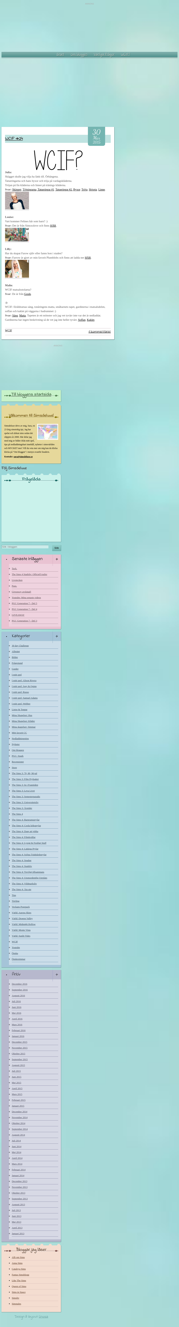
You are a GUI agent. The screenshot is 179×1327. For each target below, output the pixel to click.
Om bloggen (79, 54)
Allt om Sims (18, 1257)
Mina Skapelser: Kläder (23, 721)
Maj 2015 (16, 1082)
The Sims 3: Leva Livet (23, 790)
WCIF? (125, 54)
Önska (15, 953)
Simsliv (15, 1297)
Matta (22, 315)
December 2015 (19, 1042)
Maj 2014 (16, 1152)
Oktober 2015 (18, 1053)
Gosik (27, 293)
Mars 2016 (17, 1024)
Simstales (16, 1303)
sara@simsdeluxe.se (23, 456)
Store (14, 767)
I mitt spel (17, 674)
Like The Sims (19, 1280)
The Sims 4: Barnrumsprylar (25, 819)
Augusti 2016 (18, 995)
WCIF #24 (14, 139)
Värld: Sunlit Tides (21, 935)
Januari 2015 (18, 1105)
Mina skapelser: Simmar (24, 726)
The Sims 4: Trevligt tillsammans (28, 872)
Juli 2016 (16, 1001)
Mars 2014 (17, 1163)
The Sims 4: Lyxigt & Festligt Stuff (29, 843)
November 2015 (19, 1047)
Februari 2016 (18, 1030)
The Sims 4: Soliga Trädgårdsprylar (29, 854)
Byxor (76, 189)
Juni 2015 (16, 1076)
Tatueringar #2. (63, 189)
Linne (101, 189)
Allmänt (16, 651)
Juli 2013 (16, 1210)
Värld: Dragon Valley (22, 918)
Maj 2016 (16, 1013)
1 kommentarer (99, 331)
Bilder (15, 657)
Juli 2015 (16, 1071)
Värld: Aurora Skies (21, 912)
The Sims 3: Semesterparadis (26, 796)
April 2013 (17, 1227)
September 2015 (20, 1059)
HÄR (53, 225)
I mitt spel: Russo (20, 692)
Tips (14, 895)
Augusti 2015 (18, 1065)
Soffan (81, 319)
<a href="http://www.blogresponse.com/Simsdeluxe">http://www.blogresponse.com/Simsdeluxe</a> (31, 511)
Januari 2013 (18, 1233)
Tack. (14, 568)
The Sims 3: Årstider (22, 808)
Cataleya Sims (19, 1268)
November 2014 (19, 1117)
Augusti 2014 (18, 1134)
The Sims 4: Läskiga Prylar (25, 848)
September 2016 (20, 989)
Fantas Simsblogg (20, 1274)
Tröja (85, 189)
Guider (15, 668)
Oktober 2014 (18, 1123)
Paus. (14, 585)
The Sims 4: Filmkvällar (24, 837)
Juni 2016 (16, 1007)
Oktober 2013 (18, 1192)
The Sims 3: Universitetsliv (25, 802)
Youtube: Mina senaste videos (26, 597)
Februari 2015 (18, 1100)
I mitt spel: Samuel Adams (25, 697)
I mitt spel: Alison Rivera (24, 680)
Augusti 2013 (18, 1204)
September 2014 (20, 1129)
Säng (15, 315)
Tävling (15, 901)
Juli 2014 (16, 1140)
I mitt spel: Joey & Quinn (24, 686)
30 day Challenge (20, 645)
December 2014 (19, 1111)
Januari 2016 (18, 1036)
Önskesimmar (18, 959)
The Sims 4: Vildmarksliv (24, 883)
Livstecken (17, 580)
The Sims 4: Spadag (21, 860)
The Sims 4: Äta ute (21, 889)
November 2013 (19, 1187)
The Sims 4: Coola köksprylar (26, 825)
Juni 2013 (16, 1216)
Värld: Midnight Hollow (24, 924)
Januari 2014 (18, 1175)
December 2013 (19, 1181)
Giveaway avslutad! (21, 591)
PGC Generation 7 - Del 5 (24, 603)
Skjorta (93, 189)
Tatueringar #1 (45, 189)
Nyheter (16, 744)
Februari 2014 (18, 1169)
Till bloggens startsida (31, 394)
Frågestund (17, 663)
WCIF (8, 330)
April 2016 (17, 1018)
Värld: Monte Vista (21, 930)
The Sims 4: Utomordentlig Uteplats (29, 877)
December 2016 (19, 984)
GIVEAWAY (18, 615)
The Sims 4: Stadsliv (22, 866)
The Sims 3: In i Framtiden (25, 785)
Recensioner (18, 761)
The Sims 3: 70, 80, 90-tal (24, 773)
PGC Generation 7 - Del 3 (24, 620)
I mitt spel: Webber (21, 703)
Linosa (43, 1316)
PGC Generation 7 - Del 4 (24, 609)
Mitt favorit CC (19, 732)
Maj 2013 (16, 1221)
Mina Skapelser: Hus (22, 715)
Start (60, 54)
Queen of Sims (19, 1286)
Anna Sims (17, 1263)
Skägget (16, 189)
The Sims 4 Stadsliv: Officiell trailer (29, 574)
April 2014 (17, 1158)
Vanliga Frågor (104, 54)
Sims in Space (19, 1292)
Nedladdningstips (20, 738)
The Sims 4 (17, 814)
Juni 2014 (16, 1146)
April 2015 (17, 1088)
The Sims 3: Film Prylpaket (25, 779)
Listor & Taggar (19, 709)
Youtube (16, 947)
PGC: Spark (17, 755)
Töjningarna (29, 189)
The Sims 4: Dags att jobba (25, 831)
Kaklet (90, 319)
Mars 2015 (17, 1094)
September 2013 (20, 1198)
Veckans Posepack (21, 906)
